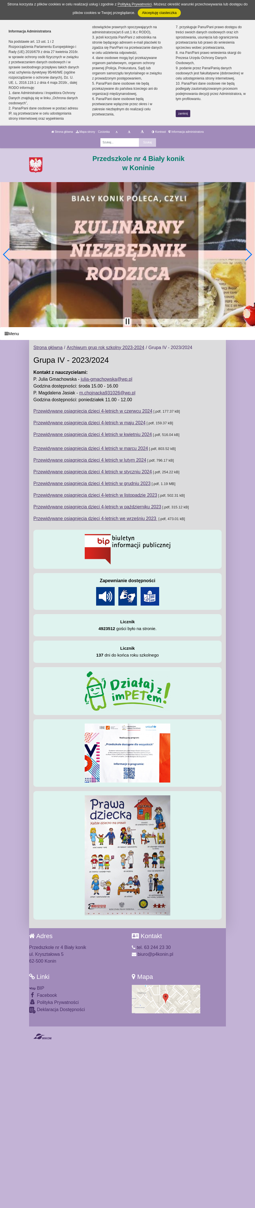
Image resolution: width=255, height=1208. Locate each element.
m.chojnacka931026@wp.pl (107, 392)
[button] (7, 254)
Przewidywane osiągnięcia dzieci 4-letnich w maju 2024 (89, 422)
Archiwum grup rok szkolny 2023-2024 (105, 347)
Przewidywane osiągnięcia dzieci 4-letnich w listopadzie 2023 (95, 495)
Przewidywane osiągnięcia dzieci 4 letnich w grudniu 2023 (92, 483)
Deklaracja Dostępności (57, 1010)
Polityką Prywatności (134, 4)
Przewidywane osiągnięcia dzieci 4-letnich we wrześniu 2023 (95, 518)
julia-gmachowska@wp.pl (106, 379)
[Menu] (127, 333)
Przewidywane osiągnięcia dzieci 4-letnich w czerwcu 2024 (92, 411)
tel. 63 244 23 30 (151, 947)
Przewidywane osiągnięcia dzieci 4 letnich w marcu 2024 (90, 448)
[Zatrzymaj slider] (127, 321)
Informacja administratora (186, 131)
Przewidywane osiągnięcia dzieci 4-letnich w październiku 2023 (97, 506)
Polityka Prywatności (54, 1002)
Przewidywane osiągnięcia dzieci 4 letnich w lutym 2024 (89, 460)
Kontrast (159, 131)
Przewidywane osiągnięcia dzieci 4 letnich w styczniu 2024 (92, 471)
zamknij (183, 113)
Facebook (43, 995)
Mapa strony (85, 131)
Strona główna (62, 131)
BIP (36, 988)
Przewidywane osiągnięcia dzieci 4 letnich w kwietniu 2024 (92, 434)
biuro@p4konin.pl (152, 954)
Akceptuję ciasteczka (159, 13)
